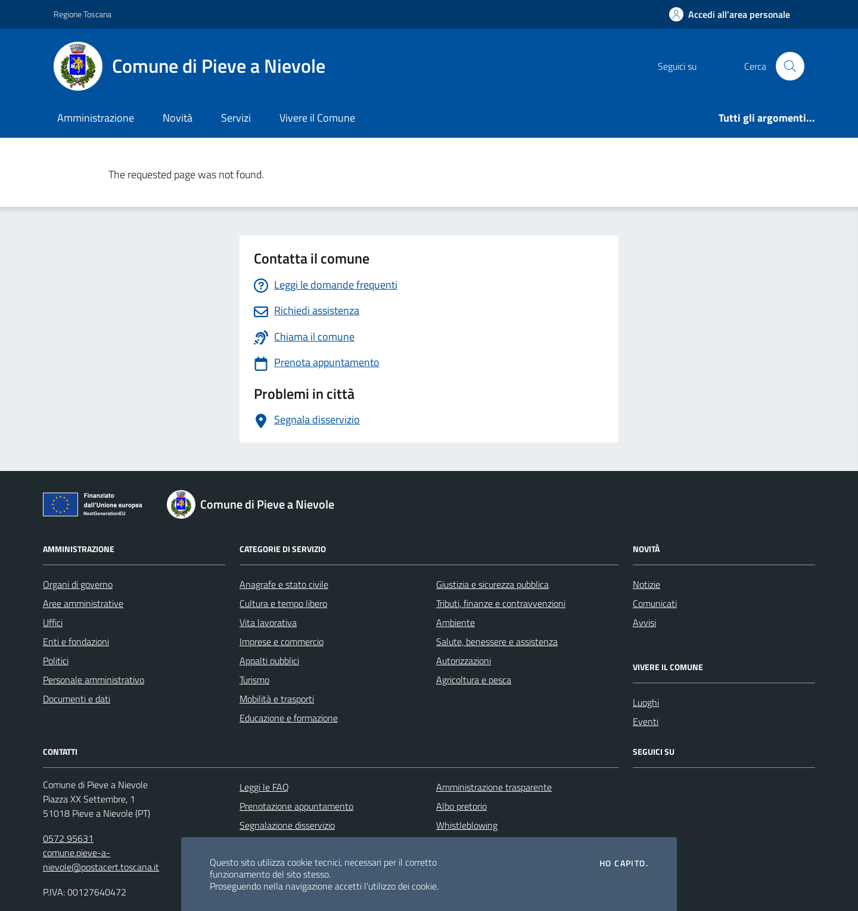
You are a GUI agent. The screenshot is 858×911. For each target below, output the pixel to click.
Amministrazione (95, 118)
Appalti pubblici (269, 660)
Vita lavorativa (268, 622)
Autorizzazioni (463, 660)
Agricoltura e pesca (473, 680)
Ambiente (455, 622)
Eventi (645, 721)
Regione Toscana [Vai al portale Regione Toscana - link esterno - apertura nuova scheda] (82, 14)
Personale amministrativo (93, 680)
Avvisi (644, 622)
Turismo (254, 680)
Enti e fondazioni (76, 641)
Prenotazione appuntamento (296, 806)
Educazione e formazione (289, 718)
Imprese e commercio (282, 641)
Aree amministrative (83, 603)
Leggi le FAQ (264, 787)
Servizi (236, 118)
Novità (177, 118)
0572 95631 (68, 838)
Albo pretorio (461, 806)
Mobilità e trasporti (277, 699)
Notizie (646, 584)
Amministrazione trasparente (494, 787)
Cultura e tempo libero (283, 603)
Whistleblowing (467, 825)
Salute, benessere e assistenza (497, 641)
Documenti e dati (76, 699)
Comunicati (655, 603)
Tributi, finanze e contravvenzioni (500, 603)
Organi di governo (78, 584)
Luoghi (646, 702)
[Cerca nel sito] (790, 66)
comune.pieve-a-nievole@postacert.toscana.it (101, 859)
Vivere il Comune (317, 118)
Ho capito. (623, 863)
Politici (56, 660)
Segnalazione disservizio (287, 825)
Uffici (53, 622)
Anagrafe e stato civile (284, 584)
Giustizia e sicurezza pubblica (492, 584)
